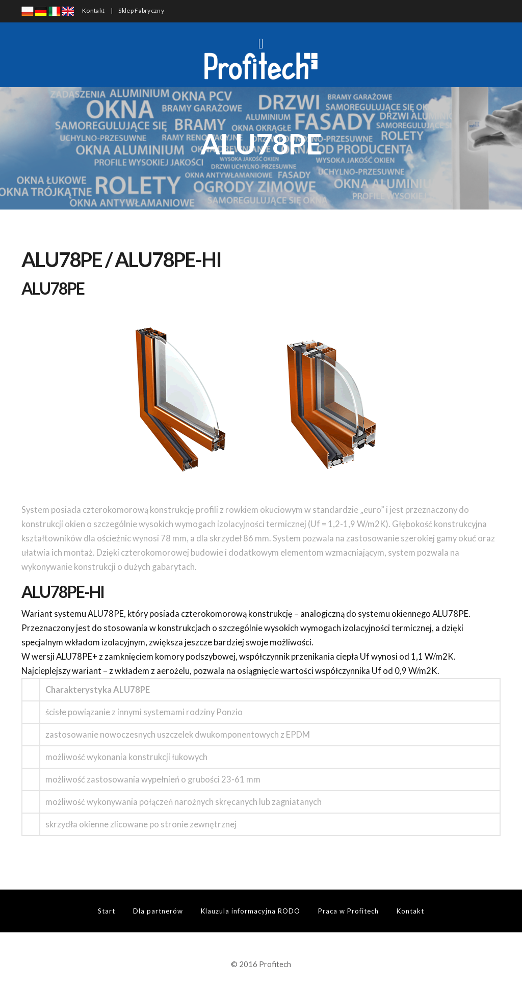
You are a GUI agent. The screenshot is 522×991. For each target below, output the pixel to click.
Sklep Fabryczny (141, 10)
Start (106, 911)
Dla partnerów (158, 911)
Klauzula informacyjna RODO (250, 911)
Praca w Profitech (348, 911)
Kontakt (93, 10)
